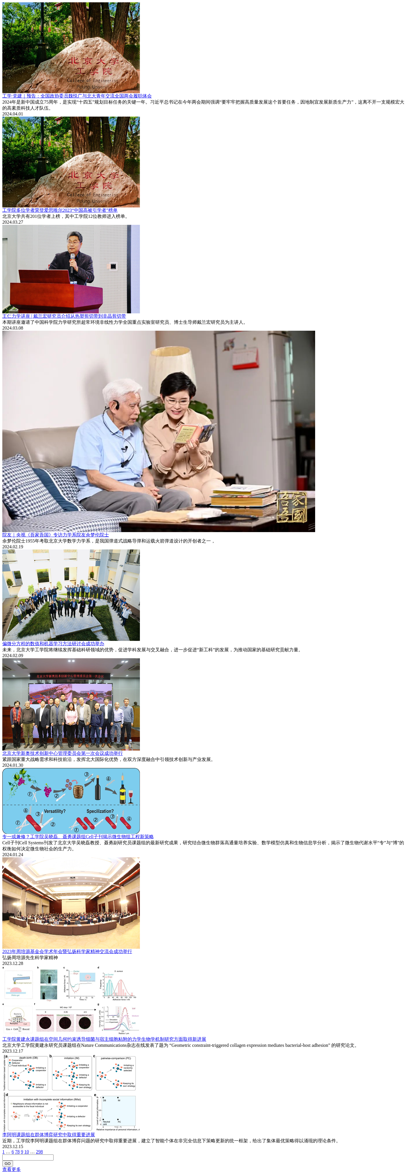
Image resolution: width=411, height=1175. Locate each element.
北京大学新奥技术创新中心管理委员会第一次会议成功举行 (62, 753)
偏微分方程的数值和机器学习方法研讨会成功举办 (53, 643)
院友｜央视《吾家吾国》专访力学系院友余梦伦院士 (55, 534)
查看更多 (11, 1169)
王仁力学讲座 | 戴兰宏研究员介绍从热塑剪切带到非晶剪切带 (64, 316)
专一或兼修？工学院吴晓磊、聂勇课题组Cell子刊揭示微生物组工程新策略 (78, 836)
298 (39, 1151)
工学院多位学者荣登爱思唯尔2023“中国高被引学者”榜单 (60, 210)
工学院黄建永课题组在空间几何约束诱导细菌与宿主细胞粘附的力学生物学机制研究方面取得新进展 (104, 1039)
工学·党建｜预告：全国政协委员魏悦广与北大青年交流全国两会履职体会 (77, 95)
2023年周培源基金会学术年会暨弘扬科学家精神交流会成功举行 (67, 951)
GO (8, 1163)
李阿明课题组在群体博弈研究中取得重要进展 (48, 1134)
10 (26, 1151)
